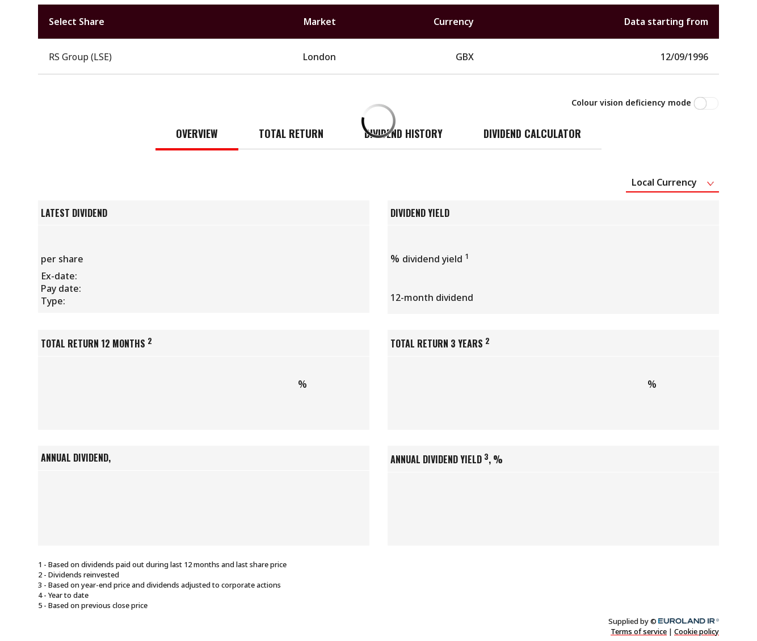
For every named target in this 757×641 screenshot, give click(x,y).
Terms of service (639, 631)
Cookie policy (696, 631)
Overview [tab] (197, 133)
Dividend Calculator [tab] (532, 133)
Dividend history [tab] (403, 133)
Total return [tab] (291, 133)
